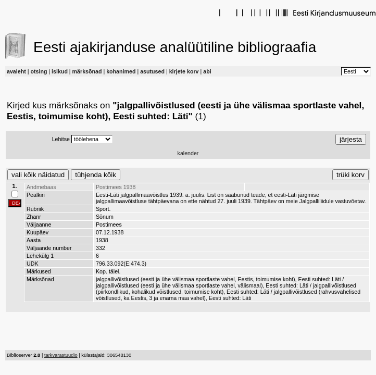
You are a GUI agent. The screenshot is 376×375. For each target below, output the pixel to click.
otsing (38, 71)
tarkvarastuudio (61, 355)
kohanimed (120, 71)
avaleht (16, 71)
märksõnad (87, 71)
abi (207, 71)
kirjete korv (184, 71)
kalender (188, 153)
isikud (60, 71)
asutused (152, 71)
